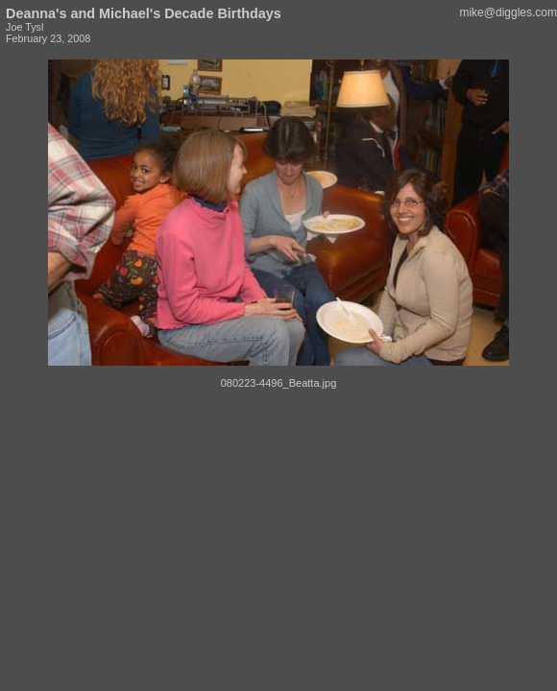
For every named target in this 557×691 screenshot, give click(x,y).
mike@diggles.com (508, 12)
